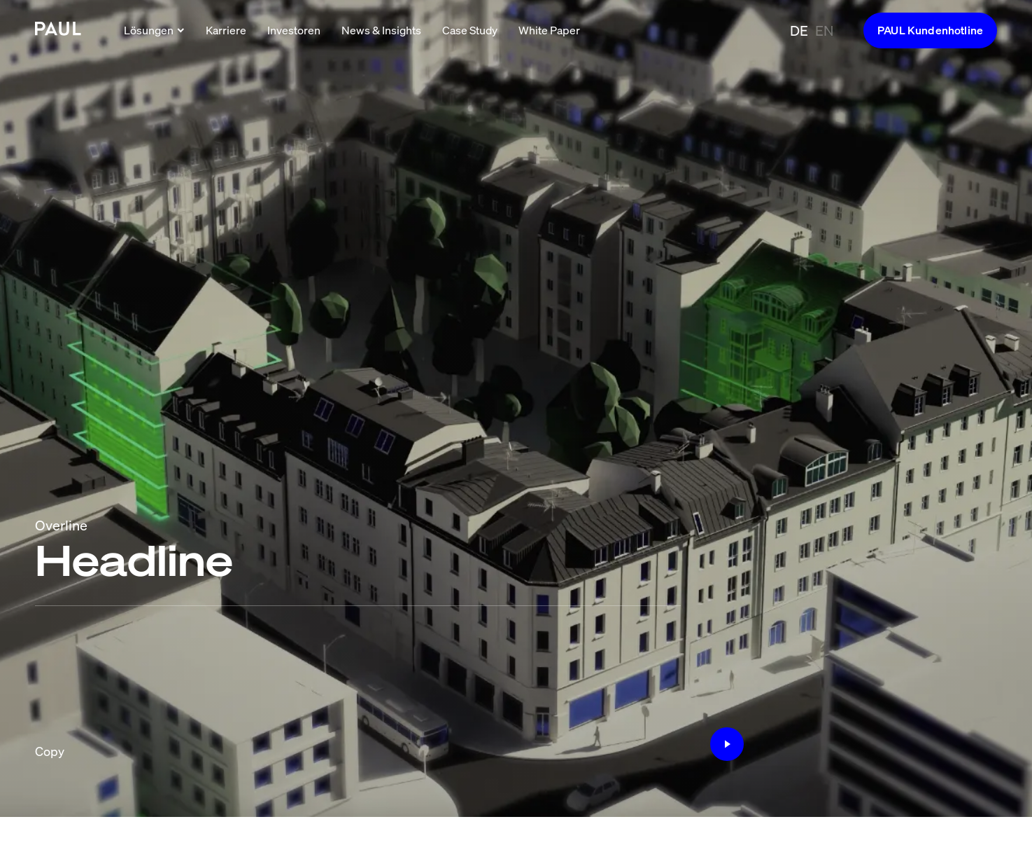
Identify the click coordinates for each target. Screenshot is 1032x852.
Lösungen (154, 30)
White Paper (549, 30)
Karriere (226, 30)
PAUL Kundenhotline (930, 30)
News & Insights (381, 30)
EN (824, 30)
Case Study (469, 30)
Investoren (293, 30)
